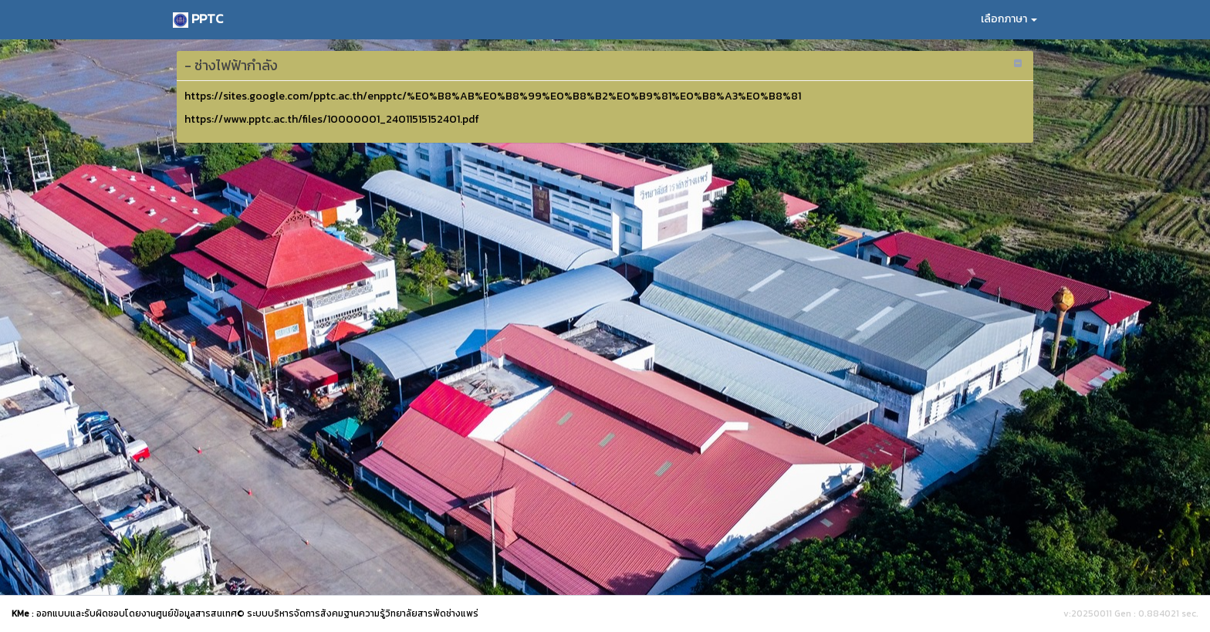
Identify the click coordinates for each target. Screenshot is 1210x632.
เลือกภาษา (1009, 19)
